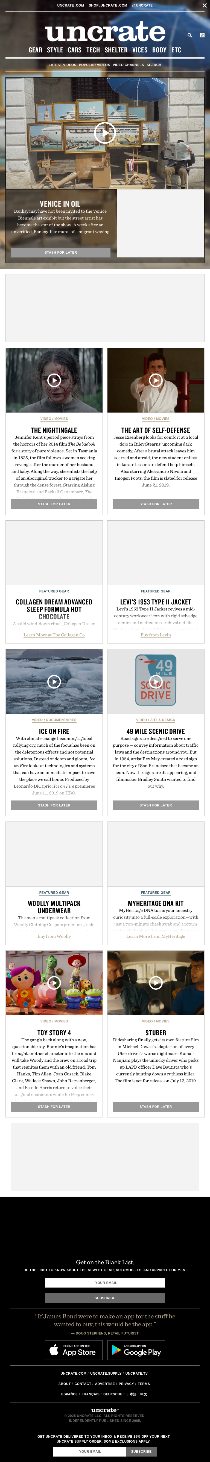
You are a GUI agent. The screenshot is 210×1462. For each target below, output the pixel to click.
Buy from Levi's (156, 634)
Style (55, 49)
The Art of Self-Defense (155, 430)
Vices (140, 49)
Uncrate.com (74, 1373)
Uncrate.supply (106, 1373)
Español (69, 1394)
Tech (93, 49)
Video (45, 419)
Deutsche (112, 1394)
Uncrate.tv (137, 1373)
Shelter (116, 49)
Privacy (126, 1384)
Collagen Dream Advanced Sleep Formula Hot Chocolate (54, 609)
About (65, 1384)
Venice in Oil (60, 203)
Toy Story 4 (54, 1032)
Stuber (155, 1032)
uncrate (142, 5)
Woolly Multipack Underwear (54, 906)
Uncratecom (71, 5)
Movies (61, 419)
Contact (82, 1384)
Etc (176, 49)
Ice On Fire (54, 731)
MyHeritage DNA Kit (156, 903)
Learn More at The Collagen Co (54, 634)
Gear (35, 49)
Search (190, 35)
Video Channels (128, 65)
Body (159, 49)
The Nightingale (54, 430)
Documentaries (61, 720)
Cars (75, 49)
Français (90, 1394)
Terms (144, 1384)
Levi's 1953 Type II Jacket (156, 601)
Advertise (105, 1384)
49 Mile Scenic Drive (156, 731)
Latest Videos (62, 65)
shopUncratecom (108, 5)
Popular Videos (94, 65)
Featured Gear (54, 591)
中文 (143, 1394)
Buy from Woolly (54, 936)
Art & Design (162, 720)
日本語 (131, 1394)
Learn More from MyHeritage (155, 936)
